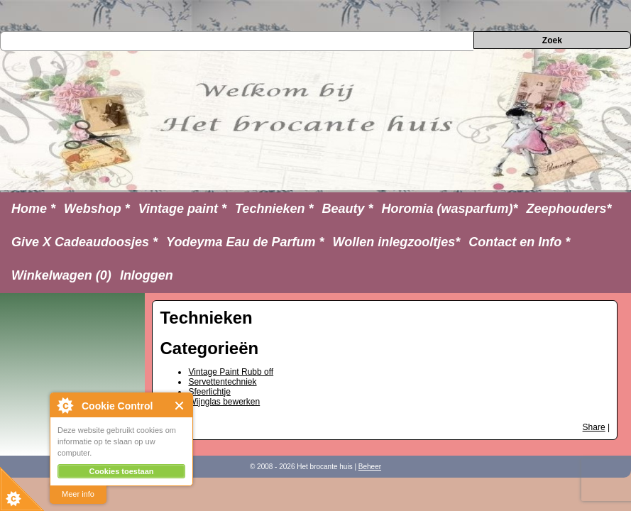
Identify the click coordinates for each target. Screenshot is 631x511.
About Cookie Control (64, 405)
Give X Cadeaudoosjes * (84, 242)
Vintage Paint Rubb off (230, 372)
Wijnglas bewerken (224, 402)
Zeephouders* (569, 209)
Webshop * (97, 209)
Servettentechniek (222, 382)
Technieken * (274, 209)
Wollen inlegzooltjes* (397, 242)
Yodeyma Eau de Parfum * (245, 242)
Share (594, 427)
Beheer (369, 467)
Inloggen (146, 275)
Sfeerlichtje (209, 392)
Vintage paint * (182, 209)
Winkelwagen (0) (61, 275)
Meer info (78, 494)
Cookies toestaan (121, 471)
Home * (33, 209)
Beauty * (347, 209)
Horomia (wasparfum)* (449, 209)
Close (180, 405)
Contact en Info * (519, 242)
